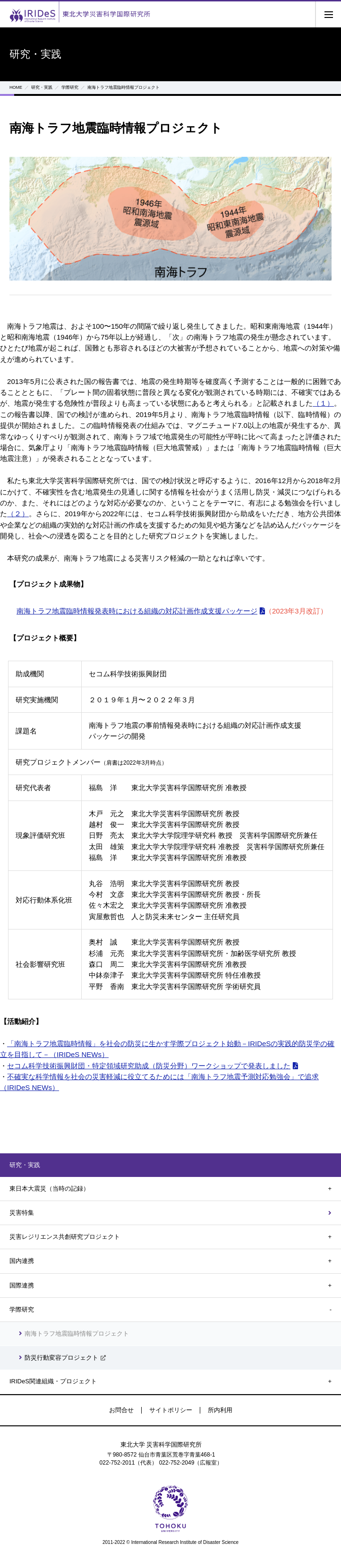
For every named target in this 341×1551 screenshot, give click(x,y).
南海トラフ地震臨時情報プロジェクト (77, 1333)
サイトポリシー (170, 1410)
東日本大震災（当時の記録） (49, 1188)
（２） (18, 514)
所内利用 (220, 1410)
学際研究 (69, 87)
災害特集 (21, 1212)
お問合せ (121, 1410)
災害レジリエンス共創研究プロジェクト (64, 1236)
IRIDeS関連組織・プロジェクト (53, 1381)
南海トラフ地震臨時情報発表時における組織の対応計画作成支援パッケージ (137, 611)
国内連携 (21, 1260)
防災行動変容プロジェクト (61, 1357)
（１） (323, 403)
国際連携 (21, 1285)
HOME (15, 87)
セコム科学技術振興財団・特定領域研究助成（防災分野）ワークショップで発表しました (148, 1066)
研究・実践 (41, 87)
